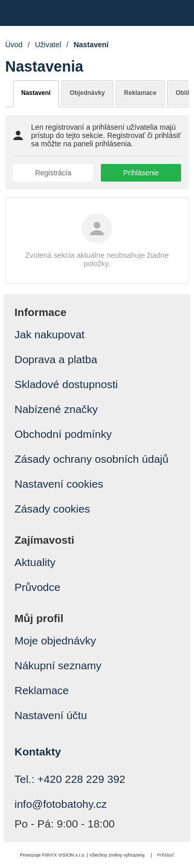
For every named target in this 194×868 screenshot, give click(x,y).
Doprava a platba (55, 359)
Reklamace (140, 93)
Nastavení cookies (58, 484)
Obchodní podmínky (63, 434)
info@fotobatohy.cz (60, 804)
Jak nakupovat (49, 334)
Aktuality (34, 562)
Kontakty (37, 751)
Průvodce (37, 587)
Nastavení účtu (50, 715)
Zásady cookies (52, 509)
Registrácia (53, 173)
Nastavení (36, 93)
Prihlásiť (165, 855)
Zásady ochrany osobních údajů (91, 459)
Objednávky (87, 93)
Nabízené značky (56, 409)
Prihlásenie (141, 173)
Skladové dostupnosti (66, 384)
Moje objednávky (55, 640)
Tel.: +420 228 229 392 (69, 779)
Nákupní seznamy (57, 665)
